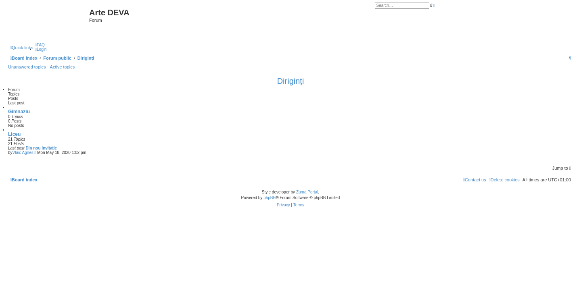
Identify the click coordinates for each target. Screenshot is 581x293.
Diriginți (290, 81)
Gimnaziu (19, 111)
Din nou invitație (41, 148)
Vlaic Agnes (23, 152)
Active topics (62, 66)
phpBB (269, 197)
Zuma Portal (307, 192)
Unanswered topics (27, 66)
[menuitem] (40, 45)
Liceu (14, 134)
